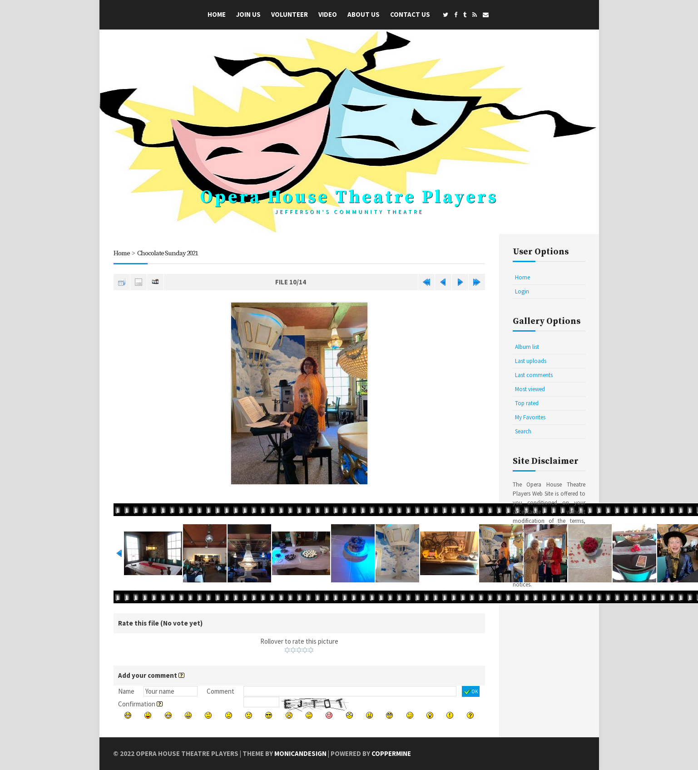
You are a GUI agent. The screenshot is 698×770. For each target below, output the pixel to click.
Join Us (248, 14)
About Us (363, 14)
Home (217, 14)
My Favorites (530, 417)
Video (327, 14)
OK (471, 691)
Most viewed (530, 389)
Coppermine (391, 753)
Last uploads (530, 361)
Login (522, 291)
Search (523, 431)
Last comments (534, 375)
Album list (527, 347)
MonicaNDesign (300, 753)
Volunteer (289, 14)
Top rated (527, 403)
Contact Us (410, 14)
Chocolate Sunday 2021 (168, 253)
